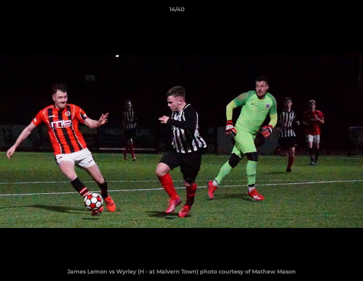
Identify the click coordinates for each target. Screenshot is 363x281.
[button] (330, 11)
